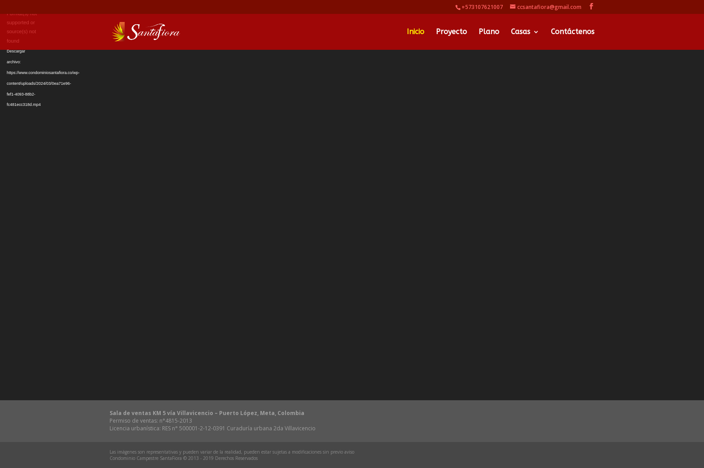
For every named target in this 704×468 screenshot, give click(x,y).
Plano (489, 32)
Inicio (415, 32)
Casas (520, 32)
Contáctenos (572, 32)
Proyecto (451, 32)
